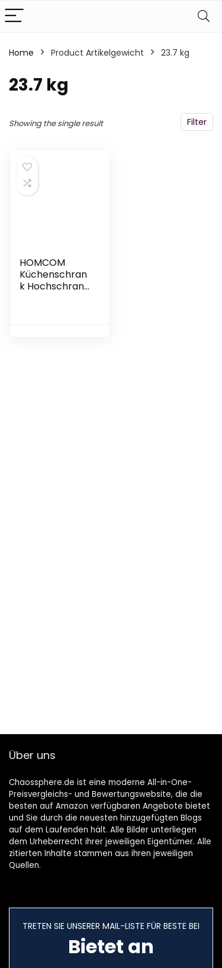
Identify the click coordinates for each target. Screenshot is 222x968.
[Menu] (14, 16)
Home (21, 53)
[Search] (203, 16)
